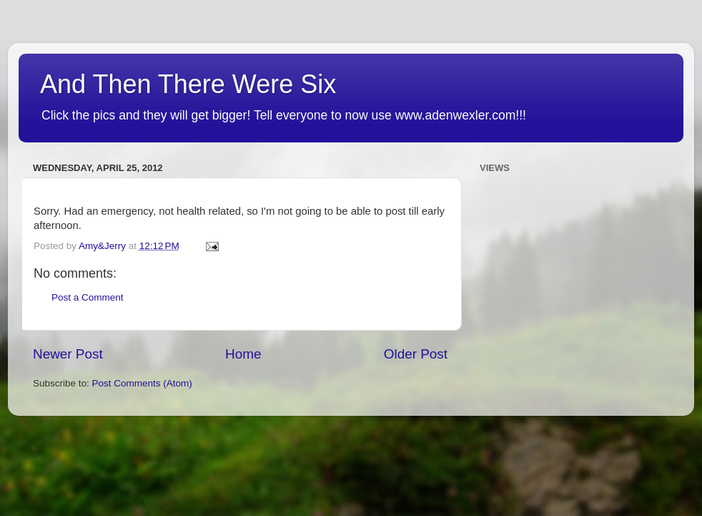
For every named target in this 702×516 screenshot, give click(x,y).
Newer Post (68, 353)
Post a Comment (87, 297)
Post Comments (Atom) (142, 383)
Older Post (416, 353)
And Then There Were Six (188, 84)
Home (243, 353)
